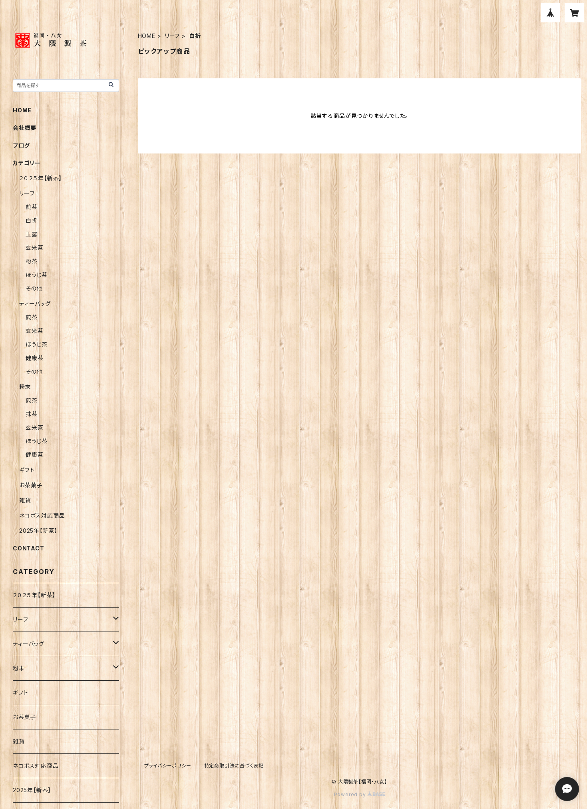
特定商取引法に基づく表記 (234, 766)
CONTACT (28, 548)
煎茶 (32, 206)
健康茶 (34, 358)
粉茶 (32, 261)
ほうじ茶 (37, 274)
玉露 (32, 234)
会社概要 (24, 127)
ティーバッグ (35, 303)
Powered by (359, 794)
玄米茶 (34, 247)
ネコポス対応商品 (42, 515)
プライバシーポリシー (167, 766)
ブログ (21, 145)
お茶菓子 (30, 485)
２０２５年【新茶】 (40, 178)
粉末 (25, 386)
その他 (34, 288)
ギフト (26, 469)
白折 (32, 220)
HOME (146, 35)
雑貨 (25, 500)
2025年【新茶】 (38, 530)
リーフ (172, 35)
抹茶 (32, 413)
